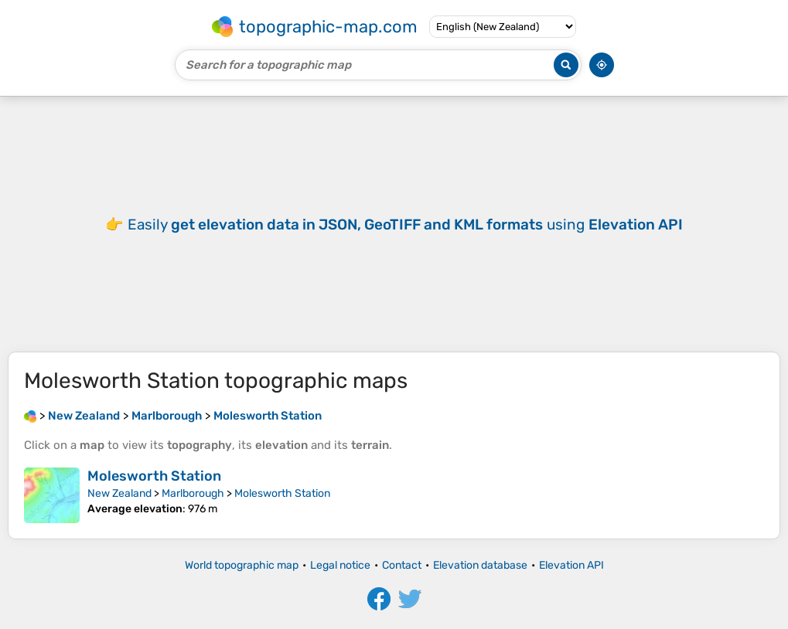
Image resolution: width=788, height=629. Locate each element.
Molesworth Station (154, 476)
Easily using (405, 224)
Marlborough (193, 493)
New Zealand (119, 493)
